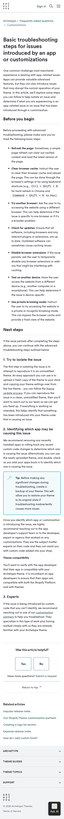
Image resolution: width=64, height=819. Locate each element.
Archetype (9, 20)
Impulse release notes (16, 710)
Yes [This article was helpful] (23, 663)
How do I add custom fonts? (20, 737)
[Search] (51, 6)
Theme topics (12, 771)
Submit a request (46, 675)
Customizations (16, 25)
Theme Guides (12, 761)
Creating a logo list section (19, 724)
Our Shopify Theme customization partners (29, 717)
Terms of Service (12, 810)
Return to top (32, 686)
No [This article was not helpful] (41, 663)
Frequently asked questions (36, 20)
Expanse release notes (17, 730)
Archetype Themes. (22, 805)
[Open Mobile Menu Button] (58, 6)
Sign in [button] (41, 6)
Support (9, 781)
